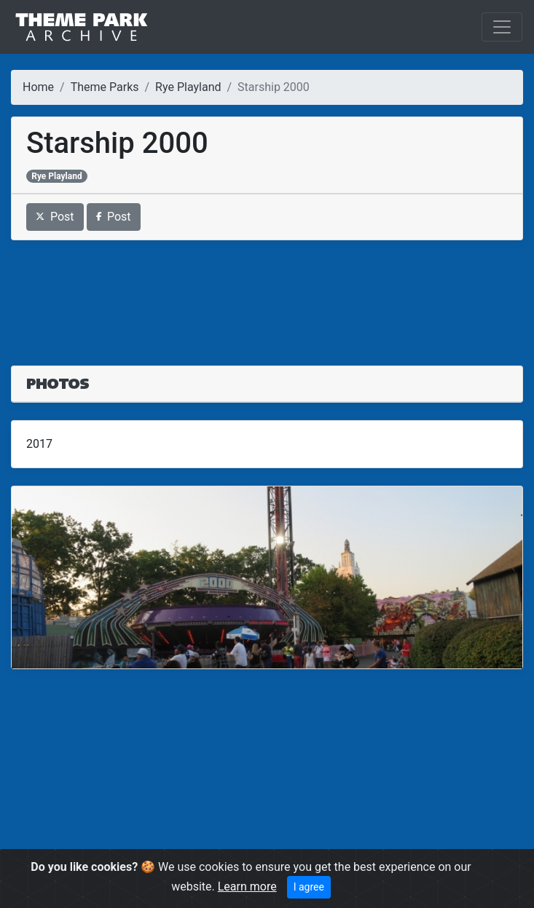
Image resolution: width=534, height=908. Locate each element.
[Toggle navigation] (502, 27)
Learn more (247, 886)
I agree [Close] (309, 887)
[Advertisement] (267, 294)
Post (55, 217)
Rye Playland (188, 87)
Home (38, 87)
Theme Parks (105, 87)
